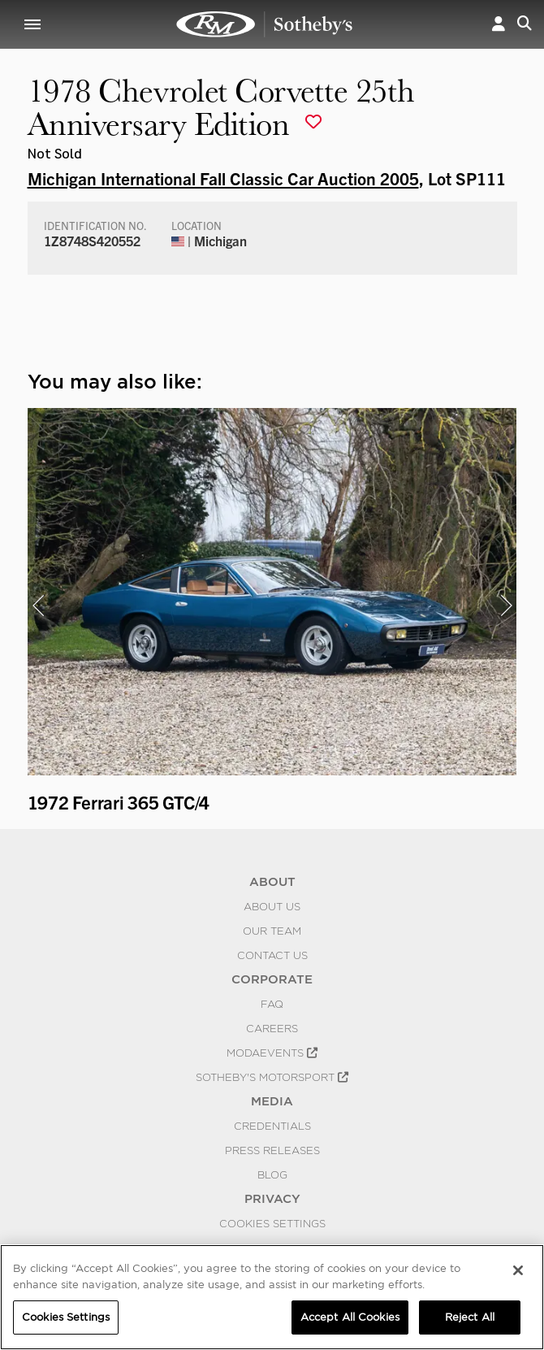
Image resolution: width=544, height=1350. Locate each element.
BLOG (272, 1174)
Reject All (469, 1317)
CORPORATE (272, 979)
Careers (272, 1028)
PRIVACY (272, 1199)
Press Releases (272, 1150)
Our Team (272, 930)
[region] (272, 1297)
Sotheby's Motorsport (272, 1076)
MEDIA (272, 1101)
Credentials (272, 1125)
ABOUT (272, 882)
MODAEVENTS (272, 1052)
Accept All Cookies (349, 1317)
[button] (498, 24)
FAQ (272, 1003)
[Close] (518, 1270)
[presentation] (38, 605)
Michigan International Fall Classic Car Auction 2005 (223, 178)
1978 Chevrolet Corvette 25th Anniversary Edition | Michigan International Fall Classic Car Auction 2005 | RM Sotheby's (264, 24)
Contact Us (272, 954)
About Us (272, 906)
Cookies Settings (272, 1223)
